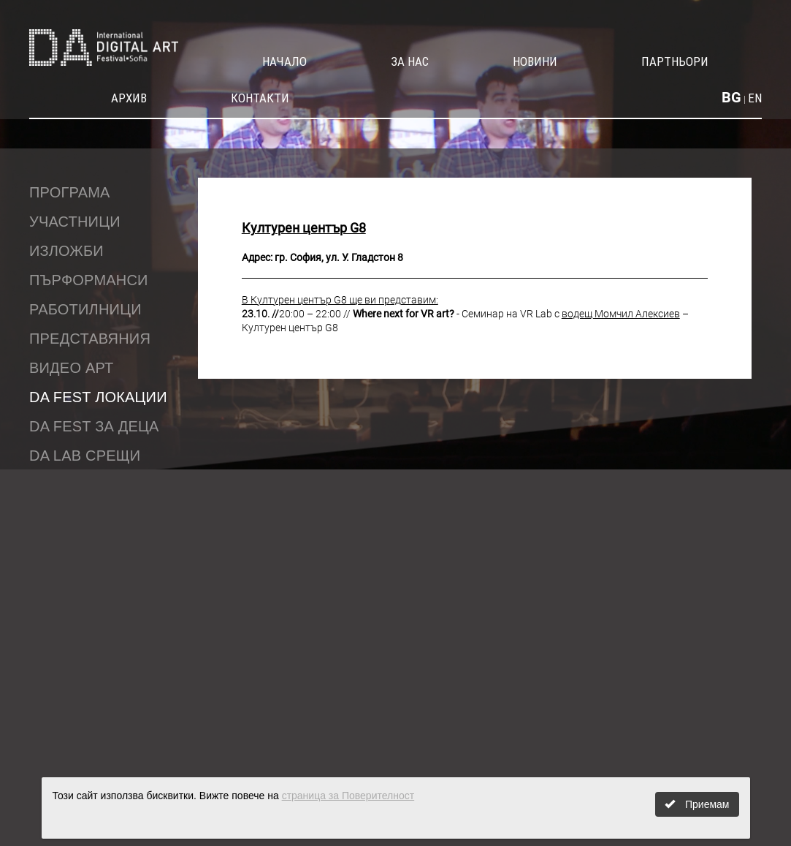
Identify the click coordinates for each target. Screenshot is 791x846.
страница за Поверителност (348, 795)
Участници (75, 222)
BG (731, 97)
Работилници (85, 309)
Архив (129, 98)
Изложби (66, 251)
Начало (284, 61)
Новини (535, 61)
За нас (410, 61)
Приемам (697, 804)
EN (755, 98)
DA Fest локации (98, 397)
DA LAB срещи (84, 455)
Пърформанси (88, 280)
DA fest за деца (94, 426)
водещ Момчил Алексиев (621, 314)
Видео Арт (71, 368)
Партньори (674, 61)
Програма (69, 192)
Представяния (89, 339)
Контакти (260, 98)
